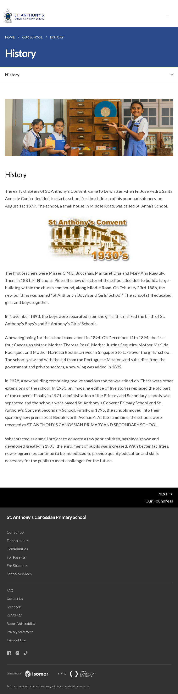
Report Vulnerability (21, 623)
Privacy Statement (20, 632)
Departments (18, 540)
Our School (15, 532)
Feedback (14, 607)
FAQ (10, 590)
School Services (19, 574)
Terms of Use (16, 640)
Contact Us (15, 598)
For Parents (16, 557)
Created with (31, 673)
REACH (12, 615)
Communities (17, 549)
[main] (89, 257)
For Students (17, 565)
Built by (80, 673)
